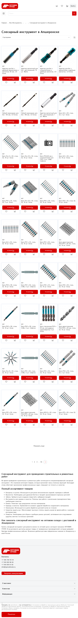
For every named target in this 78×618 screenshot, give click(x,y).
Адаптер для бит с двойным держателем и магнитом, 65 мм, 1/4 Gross (10, 71)
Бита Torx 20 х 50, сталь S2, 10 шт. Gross (29, 202)
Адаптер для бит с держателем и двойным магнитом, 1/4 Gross (67, 70)
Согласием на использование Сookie (31, 608)
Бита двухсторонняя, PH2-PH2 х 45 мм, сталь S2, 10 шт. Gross (67, 328)
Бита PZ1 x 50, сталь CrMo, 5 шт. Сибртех (28, 372)
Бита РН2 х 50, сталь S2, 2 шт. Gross (66, 372)
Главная (4, 23)
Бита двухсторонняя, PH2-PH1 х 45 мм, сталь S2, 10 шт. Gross (67, 244)
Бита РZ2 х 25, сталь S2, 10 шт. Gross (47, 286)
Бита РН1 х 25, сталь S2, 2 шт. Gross (9, 202)
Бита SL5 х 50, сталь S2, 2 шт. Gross (66, 114)
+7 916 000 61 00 (7, 565)
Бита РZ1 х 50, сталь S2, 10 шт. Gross (67, 413)
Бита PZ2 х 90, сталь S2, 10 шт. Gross (9, 413)
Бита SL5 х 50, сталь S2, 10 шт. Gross (66, 157)
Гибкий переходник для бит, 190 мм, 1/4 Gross (29, 114)
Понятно (11, 614)
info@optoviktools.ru (8, 567)
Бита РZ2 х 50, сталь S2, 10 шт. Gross (66, 286)
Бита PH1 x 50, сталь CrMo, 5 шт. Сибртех (28, 286)
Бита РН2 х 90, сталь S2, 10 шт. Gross (9, 286)
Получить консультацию (13, 573)
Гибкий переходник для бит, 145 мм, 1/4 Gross (10, 114)
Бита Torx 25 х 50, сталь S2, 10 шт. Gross (29, 157)
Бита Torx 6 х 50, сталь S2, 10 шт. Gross (10, 157)
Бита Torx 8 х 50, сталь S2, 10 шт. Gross (10, 372)
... (25, 23)
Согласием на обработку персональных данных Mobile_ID (49, 605)
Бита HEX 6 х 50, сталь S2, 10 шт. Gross (48, 413)
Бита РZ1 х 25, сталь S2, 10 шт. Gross (67, 202)
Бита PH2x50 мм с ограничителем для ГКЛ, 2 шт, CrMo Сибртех (46, 158)
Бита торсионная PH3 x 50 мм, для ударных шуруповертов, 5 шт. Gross (48, 328)
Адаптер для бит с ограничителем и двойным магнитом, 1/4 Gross (48, 71)
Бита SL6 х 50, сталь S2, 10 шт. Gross (9, 243)
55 (41, 462)
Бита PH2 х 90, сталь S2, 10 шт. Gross (9, 327)
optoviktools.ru (14, 605)
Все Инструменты (15, 23)
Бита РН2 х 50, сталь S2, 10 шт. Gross (47, 202)
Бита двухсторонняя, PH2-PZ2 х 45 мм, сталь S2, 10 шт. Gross (29, 414)
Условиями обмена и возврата (10, 608)
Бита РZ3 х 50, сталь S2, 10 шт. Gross (47, 372)
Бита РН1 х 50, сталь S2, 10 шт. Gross (47, 243)
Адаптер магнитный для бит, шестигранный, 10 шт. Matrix (29, 70)
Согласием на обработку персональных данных (56, 606)
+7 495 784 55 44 (8, 560)
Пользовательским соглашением (31, 606)
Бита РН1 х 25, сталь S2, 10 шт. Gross (28, 243)
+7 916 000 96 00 (7, 562)
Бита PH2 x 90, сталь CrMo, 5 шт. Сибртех (28, 327)
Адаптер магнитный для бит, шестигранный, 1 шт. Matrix (48, 115)
